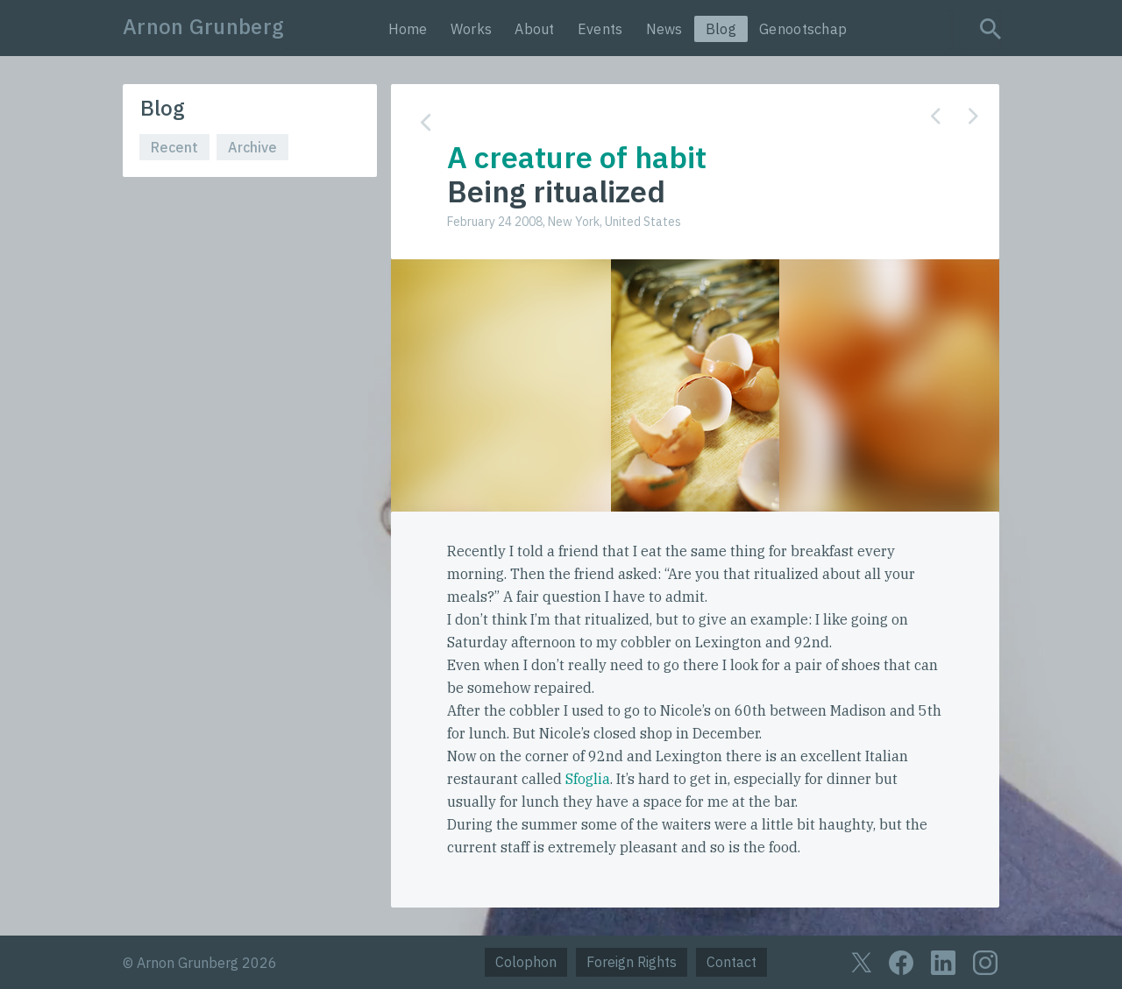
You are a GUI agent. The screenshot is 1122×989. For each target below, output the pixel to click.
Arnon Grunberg (203, 26)
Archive (252, 147)
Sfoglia (587, 779)
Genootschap (803, 29)
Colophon (526, 962)
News (664, 29)
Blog (721, 29)
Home (408, 29)
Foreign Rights (631, 962)
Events (600, 29)
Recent (174, 147)
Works (472, 29)
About (535, 29)
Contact (731, 962)
